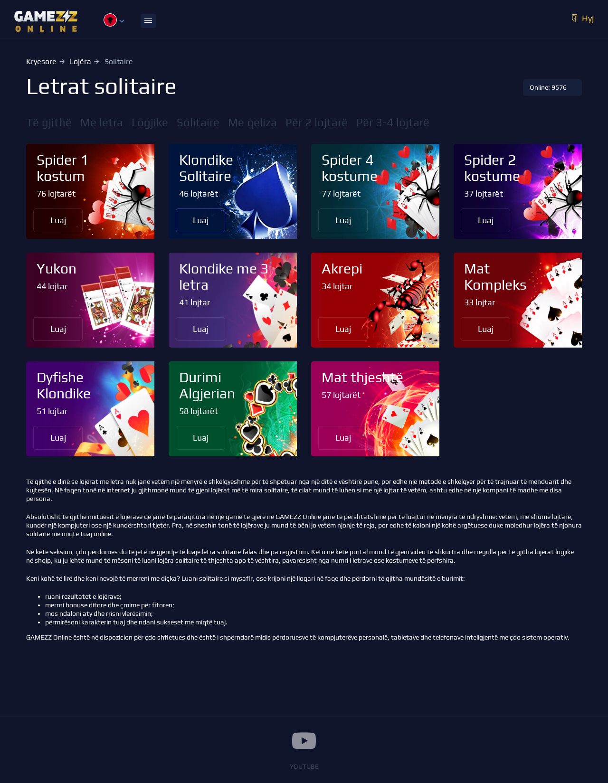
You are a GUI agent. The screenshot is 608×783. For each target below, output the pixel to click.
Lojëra (80, 61)
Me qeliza (252, 122)
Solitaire (198, 122)
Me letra (101, 122)
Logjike (150, 122)
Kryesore (41, 61)
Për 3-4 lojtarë (392, 122)
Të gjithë (49, 122)
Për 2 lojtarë (316, 122)
